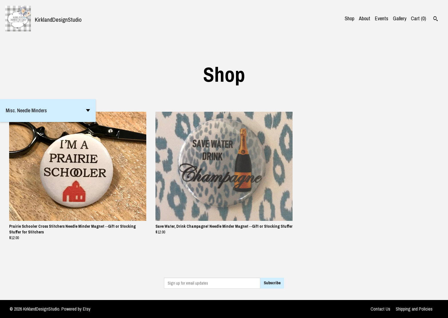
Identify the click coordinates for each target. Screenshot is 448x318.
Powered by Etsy (76, 309)
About (364, 18)
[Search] (435, 19)
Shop (349, 18)
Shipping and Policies (414, 309)
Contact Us (380, 309)
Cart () (418, 18)
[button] (48, 110)
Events (381, 18)
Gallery (399, 18)
